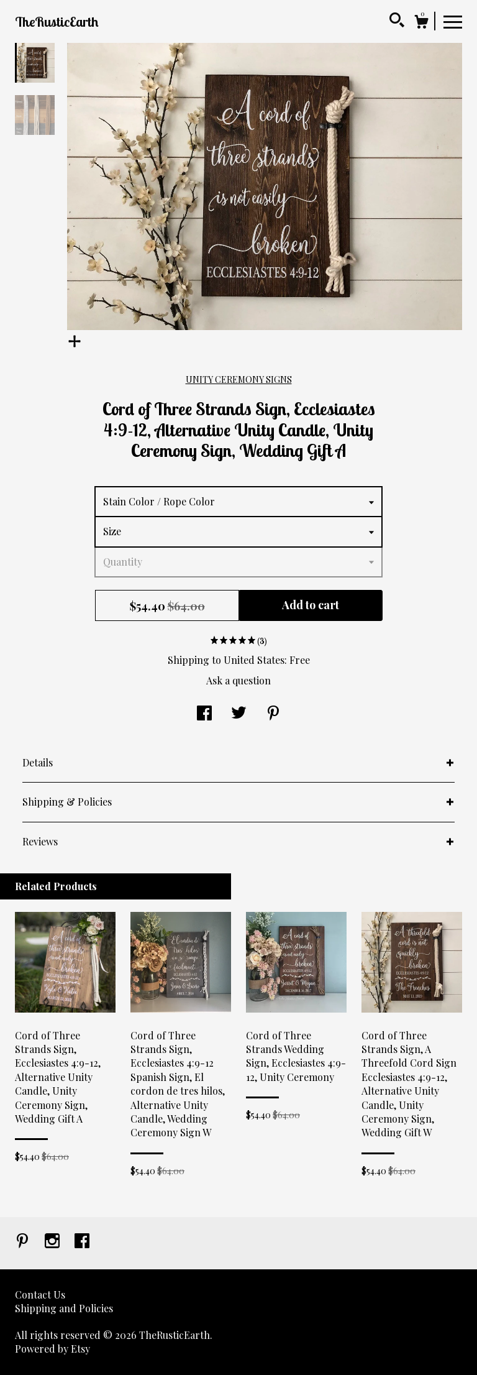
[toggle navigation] (452, 21)
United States (254, 659)
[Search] (397, 22)
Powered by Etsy (52, 1348)
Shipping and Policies (64, 1308)
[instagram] (53, 1241)
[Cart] (421, 23)
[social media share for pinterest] (273, 713)
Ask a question (238, 680)
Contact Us (40, 1294)
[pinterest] (23, 1241)
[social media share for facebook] (204, 713)
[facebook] (82, 1241)
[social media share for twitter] (239, 713)
